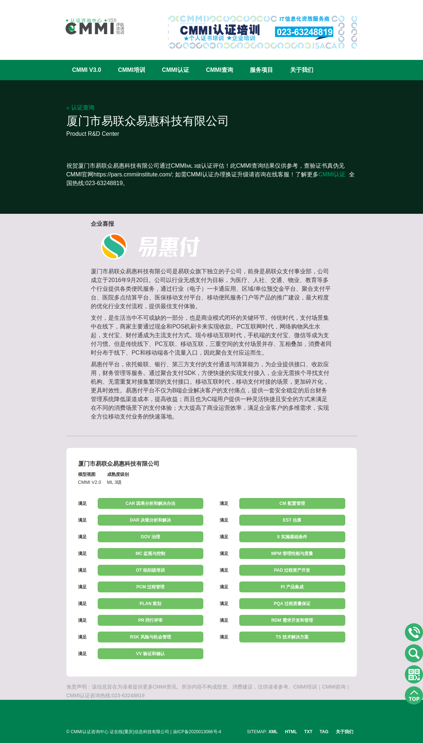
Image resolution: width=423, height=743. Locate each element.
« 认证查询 (80, 108)
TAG (324, 731)
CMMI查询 (219, 70)
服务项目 (261, 70)
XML (273, 731)
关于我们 (301, 70)
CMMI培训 (131, 70)
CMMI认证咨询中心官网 (90, 26)
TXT (308, 731)
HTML (291, 731)
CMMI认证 (175, 70)
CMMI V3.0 (86, 70)
